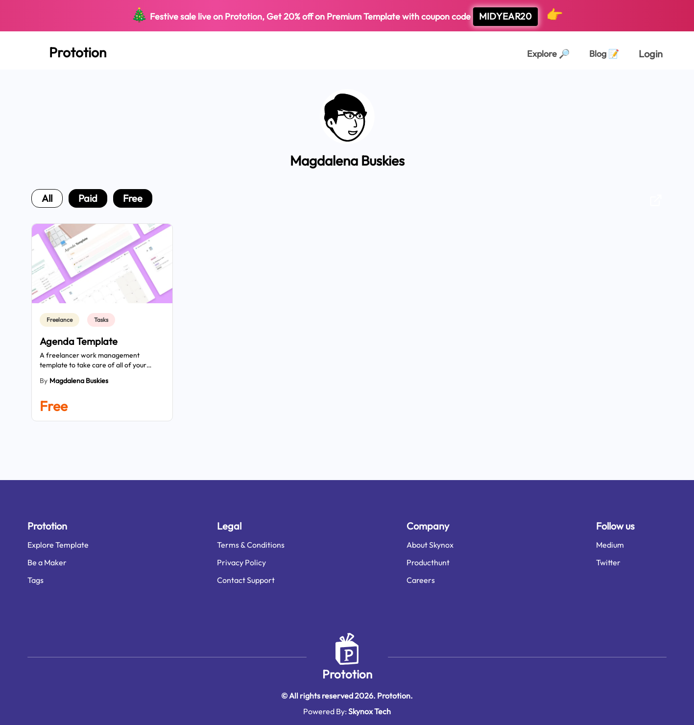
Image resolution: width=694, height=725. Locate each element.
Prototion (347, 674)
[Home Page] (66, 50)
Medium (610, 545)
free (133, 198)
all (47, 198)
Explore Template (58, 545)
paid (87, 198)
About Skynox (430, 545)
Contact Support (246, 580)
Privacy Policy (241, 562)
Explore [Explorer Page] (548, 53)
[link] (61, 320)
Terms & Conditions (251, 545)
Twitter (608, 562)
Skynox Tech (369, 711)
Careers (421, 580)
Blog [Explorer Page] (604, 53)
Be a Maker (47, 562)
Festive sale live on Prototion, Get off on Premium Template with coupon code (347, 16)
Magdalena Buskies (78, 380)
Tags (35, 580)
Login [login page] (651, 54)
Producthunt (428, 562)
